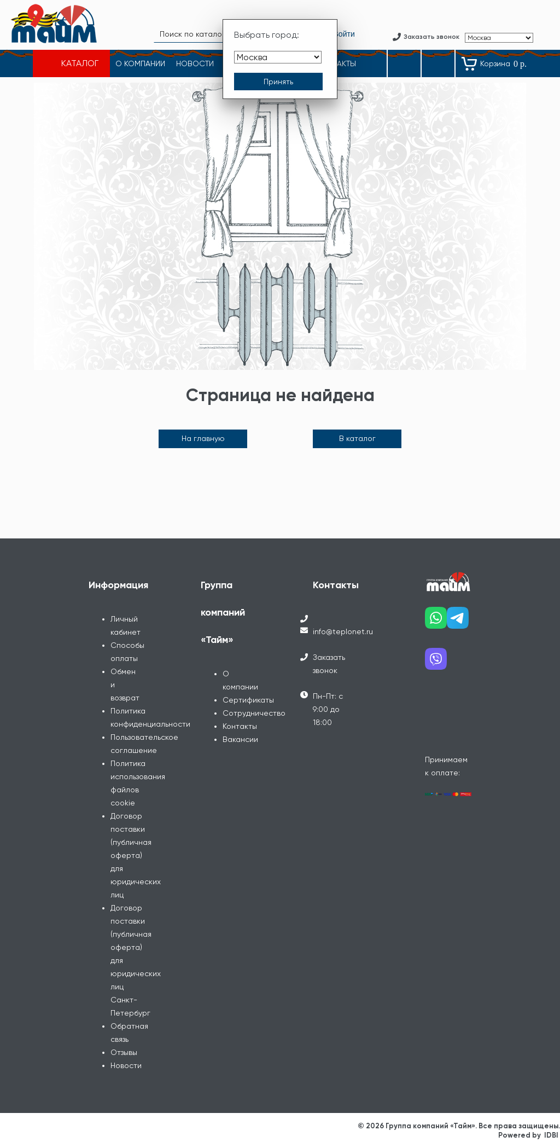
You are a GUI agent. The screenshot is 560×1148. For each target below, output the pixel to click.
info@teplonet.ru (343, 631)
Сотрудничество (254, 713)
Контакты (240, 726)
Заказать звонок (329, 664)
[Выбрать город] (278, 57)
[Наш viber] (436, 663)
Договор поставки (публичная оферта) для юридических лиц (135, 855)
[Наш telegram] (458, 622)
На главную (203, 438)
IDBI (551, 1135)
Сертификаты (248, 699)
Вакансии (240, 739)
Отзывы (123, 1052)
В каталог (357, 438)
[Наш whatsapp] (436, 622)
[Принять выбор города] (278, 81)
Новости (126, 1065)
